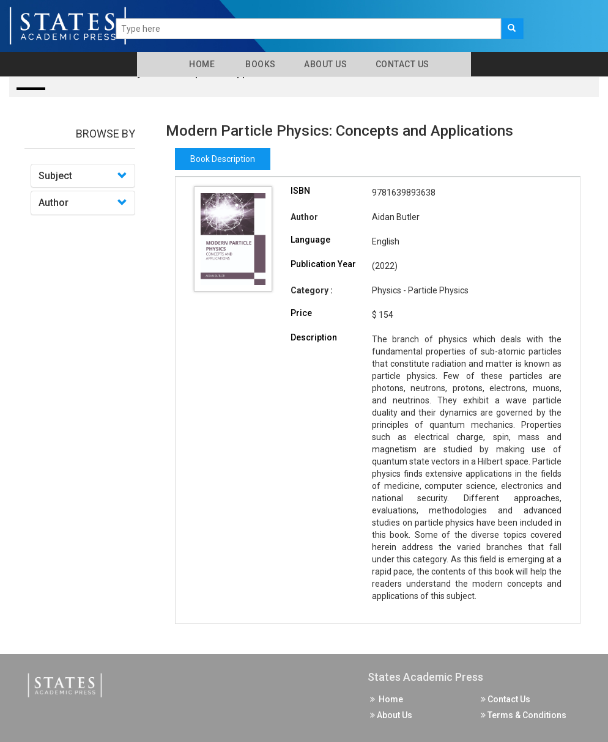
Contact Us (401, 64)
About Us (324, 64)
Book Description (222, 159)
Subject (55, 176)
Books (258, 64)
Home (200, 64)
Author (54, 202)
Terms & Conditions (523, 715)
